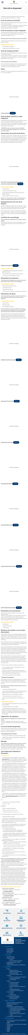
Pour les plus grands (14, 985)
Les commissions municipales (16, 960)
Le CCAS (11, 993)
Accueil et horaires (10, 956)
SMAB (8, 1031)
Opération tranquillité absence (16, 971)
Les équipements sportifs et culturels (14, 1016)
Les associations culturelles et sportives (15, 1006)
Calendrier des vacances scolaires (16, 990)
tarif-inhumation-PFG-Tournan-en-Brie (7, 401)
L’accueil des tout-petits (14, 982)
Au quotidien (8, 967)
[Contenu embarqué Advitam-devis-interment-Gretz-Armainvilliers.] (14, 591)
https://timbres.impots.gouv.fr (12, 796)
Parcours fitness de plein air (12, 1004)
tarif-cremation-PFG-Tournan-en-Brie (7, 442)
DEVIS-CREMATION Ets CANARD (6, 483)
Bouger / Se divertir (10, 1000)
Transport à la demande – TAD (16, 974)
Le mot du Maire (10, 948)
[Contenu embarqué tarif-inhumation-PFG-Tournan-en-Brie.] (14, 384)
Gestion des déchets (14, 972)
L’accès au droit (13, 994)
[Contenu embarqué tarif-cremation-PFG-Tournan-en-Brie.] (14, 426)
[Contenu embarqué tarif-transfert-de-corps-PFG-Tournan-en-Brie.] (14, 343)
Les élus (11, 959)
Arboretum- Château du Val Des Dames (15, 1002)
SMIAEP (8, 1028)
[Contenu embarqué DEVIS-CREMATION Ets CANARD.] (14, 467)
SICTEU (8, 1029)
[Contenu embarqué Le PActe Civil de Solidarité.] (14, 96)
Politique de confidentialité (15, 1033)
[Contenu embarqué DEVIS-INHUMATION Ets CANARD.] (14, 508)
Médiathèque (9, 1005)
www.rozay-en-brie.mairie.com (9, 900)
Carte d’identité (10, 950)
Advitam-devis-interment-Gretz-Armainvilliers (8, 607)
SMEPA (8, 1022)
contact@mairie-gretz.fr (19, 943)
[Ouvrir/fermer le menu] (2, 2)
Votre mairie (8, 954)
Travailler (9, 975)
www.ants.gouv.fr (5, 759)
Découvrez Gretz (10, 951)
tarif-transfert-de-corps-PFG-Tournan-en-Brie (8, 359)
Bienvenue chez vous (14, 970)
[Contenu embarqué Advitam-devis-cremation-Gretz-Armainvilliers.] (14, 550)
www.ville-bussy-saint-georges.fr (9, 904)
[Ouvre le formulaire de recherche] (26, 2)
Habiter (8, 968)
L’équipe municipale (11, 958)
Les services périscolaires (15, 989)
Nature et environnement (15, 1012)
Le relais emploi (13, 979)
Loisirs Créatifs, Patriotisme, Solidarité (17, 1009)
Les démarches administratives (13, 996)
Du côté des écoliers (14, 983)
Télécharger (13, 113)
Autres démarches (13, 998)
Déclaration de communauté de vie (6, 265)
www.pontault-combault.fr (8, 895)
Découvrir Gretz (9, 946)
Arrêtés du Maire (10, 963)
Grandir (8, 981)
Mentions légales (5, 1033)
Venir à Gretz (9, 952)
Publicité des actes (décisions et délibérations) (16, 964)
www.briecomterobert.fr (8, 891)
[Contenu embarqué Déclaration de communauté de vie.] (14, 249)
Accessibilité (23, 1033)
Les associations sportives (15, 1010)
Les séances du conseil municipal (13, 962)
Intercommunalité (9, 1018)
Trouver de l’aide (10, 991)
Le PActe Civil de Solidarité (5, 113)
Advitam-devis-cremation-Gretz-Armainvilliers (8, 566)
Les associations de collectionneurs (17, 1008)
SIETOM (8, 1027)
